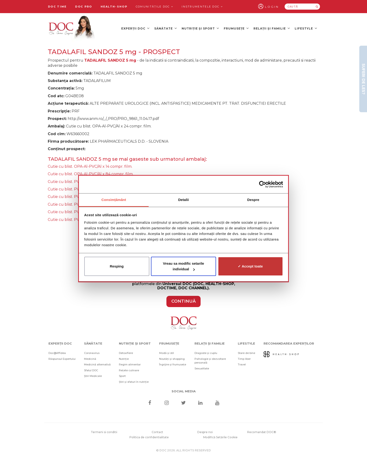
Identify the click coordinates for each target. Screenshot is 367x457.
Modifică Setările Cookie (220, 437)
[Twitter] (183, 403)
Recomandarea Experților (289, 343)
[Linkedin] (200, 403)
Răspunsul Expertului (62, 358)
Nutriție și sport (200, 28)
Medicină (90, 358)
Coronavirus (91, 353)
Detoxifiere (126, 353)
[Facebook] (149, 403)
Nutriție (124, 358)
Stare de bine (246, 353)
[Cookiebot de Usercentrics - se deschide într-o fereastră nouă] (262, 184)
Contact (157, 432)
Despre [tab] (253, 200)
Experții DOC (135, 28)
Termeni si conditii (104, 432)
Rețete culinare (129, 370)
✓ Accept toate (250, 266)
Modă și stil (166, 353)
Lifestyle (306, 28)
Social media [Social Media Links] (184, 391)
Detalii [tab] (183, 200)
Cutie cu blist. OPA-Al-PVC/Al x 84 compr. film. (90, 174)
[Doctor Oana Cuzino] (72, 28)
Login (272, 6)
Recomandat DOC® (261, 432)
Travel (242, 364)
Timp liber (244, 358)
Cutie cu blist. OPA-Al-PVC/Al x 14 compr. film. (90, 166)
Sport (122, 376)
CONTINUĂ (183, 301)
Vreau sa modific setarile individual (183, 266)
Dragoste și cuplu (206, 353)
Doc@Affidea (57, 353)
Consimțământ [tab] (113, 200)
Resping (117, 266)
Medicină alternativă (97, 364)
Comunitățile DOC (154, 6)
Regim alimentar (130, 364)
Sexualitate (202, 368)
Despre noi (205, 432)
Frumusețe (236, 28)
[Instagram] (166, 403)
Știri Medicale (93, 376)
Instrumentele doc (202, 6)
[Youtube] (217, 403)
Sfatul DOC (91, 370)
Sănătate (165, 28)
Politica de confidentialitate (149, 437)
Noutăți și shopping (172, 358)
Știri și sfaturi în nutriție (134, 381)
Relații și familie (271, 28)
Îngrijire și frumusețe (172, 364)
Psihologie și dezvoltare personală (210, 360)
